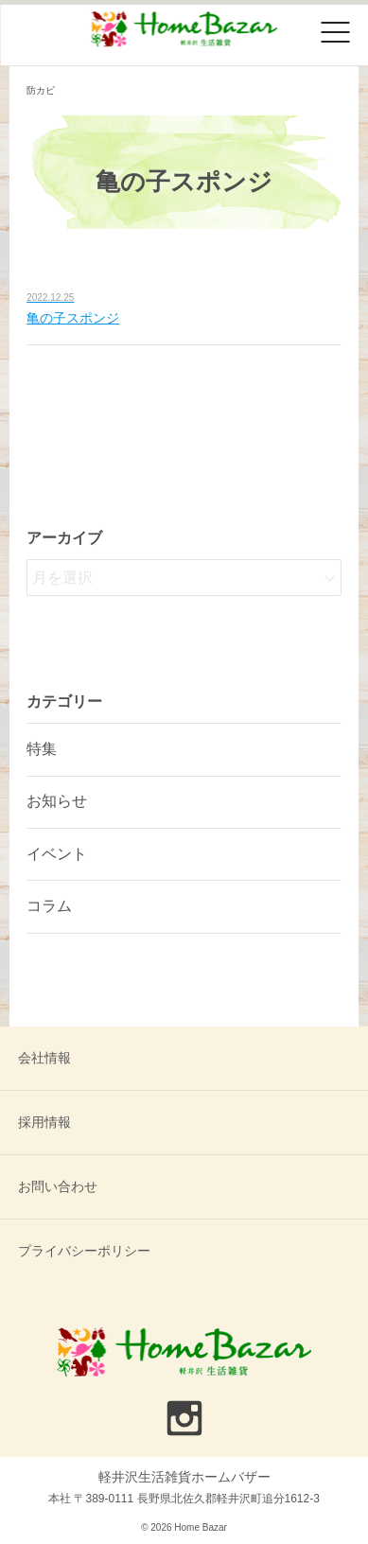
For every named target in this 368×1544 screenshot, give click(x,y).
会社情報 (44, 1057)
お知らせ (56, 801)
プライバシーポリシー (84, 1250)
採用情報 (44, 1122)
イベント (56, 854)
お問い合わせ (57, 1186)
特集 (41, 749)
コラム (49, 906)
